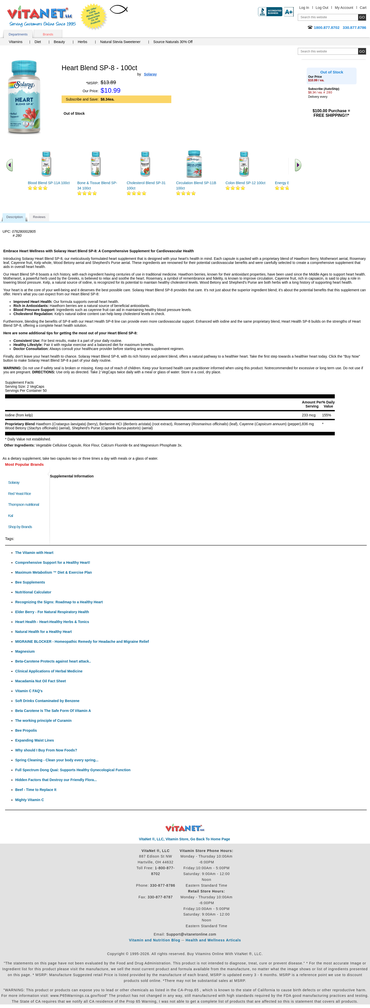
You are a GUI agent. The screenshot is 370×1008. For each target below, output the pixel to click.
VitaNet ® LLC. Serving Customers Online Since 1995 (41, 16)
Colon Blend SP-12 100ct (245, 183)
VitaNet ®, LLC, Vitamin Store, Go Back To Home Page (184, 839)
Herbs (82, 42)
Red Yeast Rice (19, 493)
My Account (344, 8)
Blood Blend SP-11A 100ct (49, 183)
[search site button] (362, 51)
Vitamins (15, 42)
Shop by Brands (21, 527)
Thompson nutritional (23, 504)
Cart (363, 8)
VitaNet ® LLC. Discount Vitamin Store (185, 828)
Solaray (13, 482)
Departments (18, 34)
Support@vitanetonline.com (191, 934)
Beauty (59, 42)
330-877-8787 (160, 897)
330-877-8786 (162, 885)
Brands (48, 34)
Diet (37, 42)
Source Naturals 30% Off (173, 42)
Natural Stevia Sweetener (120, 42)
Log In (304, 8)
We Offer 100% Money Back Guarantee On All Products (94, 17)
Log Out (322, 8)
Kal (10, 515)
